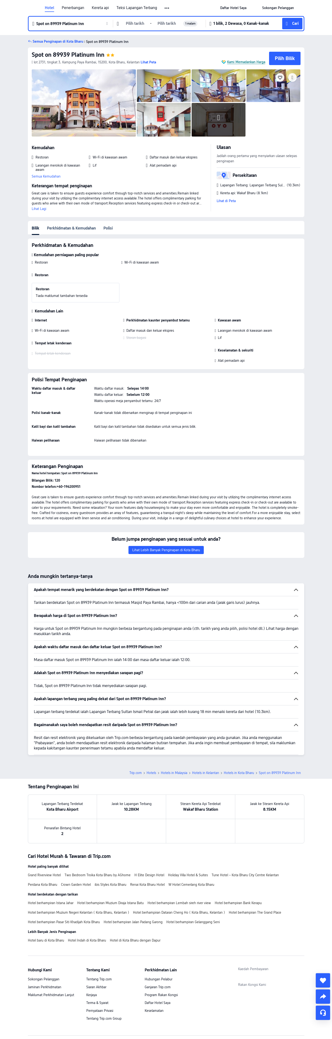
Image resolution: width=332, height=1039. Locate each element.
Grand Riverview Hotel (44, 842)
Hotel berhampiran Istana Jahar (50, 869)
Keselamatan (154, 977)
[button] (167, 8)
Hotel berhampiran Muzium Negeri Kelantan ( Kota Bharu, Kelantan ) (78, 879)
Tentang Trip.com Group (104, 985)
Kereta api (100, 8)
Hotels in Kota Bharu (239, 739)
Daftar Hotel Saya (157, 969)
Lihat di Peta (226, 201)
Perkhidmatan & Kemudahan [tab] (71, 228)
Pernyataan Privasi (99, 977)
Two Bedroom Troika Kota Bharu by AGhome (98, 842)
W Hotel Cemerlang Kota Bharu (191, 851)
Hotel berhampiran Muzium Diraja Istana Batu (110, 869)
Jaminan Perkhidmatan (44, 954)
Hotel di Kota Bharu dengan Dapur (135, 907)
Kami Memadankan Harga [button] (246, 62)
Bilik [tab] (35, 228)
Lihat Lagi (39, 209)
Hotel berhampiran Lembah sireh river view (179, 869)
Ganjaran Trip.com (158, 954)
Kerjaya (91, 961)
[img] (84, 103)
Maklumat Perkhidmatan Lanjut (51, 961)
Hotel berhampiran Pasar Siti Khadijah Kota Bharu (64, 889)
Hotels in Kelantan (205, 739)
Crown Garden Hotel (76, 851)
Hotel (49, 8)
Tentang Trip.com (99, 946)
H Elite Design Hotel (149, 842)
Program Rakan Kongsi (161, 961)
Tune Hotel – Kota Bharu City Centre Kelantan (245, 842)
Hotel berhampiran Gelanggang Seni (193, 889)
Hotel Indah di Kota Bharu (87, 907)
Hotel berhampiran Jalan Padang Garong (133, 889)
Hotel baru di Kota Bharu (46, 907)
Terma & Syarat (97, 969)
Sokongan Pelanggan (43, 946)
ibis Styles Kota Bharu (110, 851)
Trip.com (135, 739)
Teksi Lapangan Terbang (137, 8)
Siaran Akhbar (96, 954)
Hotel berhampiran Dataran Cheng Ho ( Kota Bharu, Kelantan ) (179, 879)
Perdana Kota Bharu (42, 851)
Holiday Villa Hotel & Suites (188, 842)
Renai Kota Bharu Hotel (147, 851)
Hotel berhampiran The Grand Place (255, 879)
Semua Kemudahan (46, 176)
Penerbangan (73, 8)
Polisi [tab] (108, 228)
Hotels (151, 739)
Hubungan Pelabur (158, 946)
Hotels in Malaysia (174, 739)
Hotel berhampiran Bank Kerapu (238, 869)
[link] (233, 8)
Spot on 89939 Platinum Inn (68, 54)
